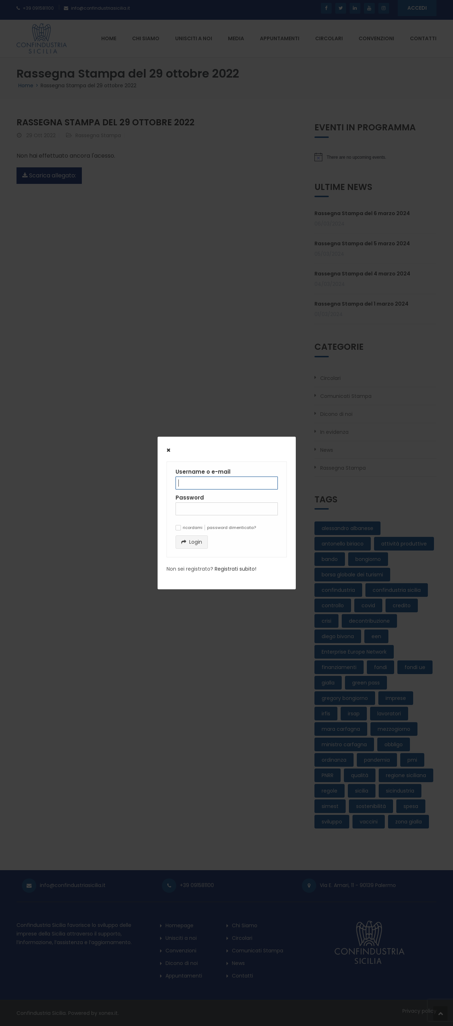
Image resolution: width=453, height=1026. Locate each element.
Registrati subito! (235, 568)
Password (190, 497)
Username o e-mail (203, 471)
